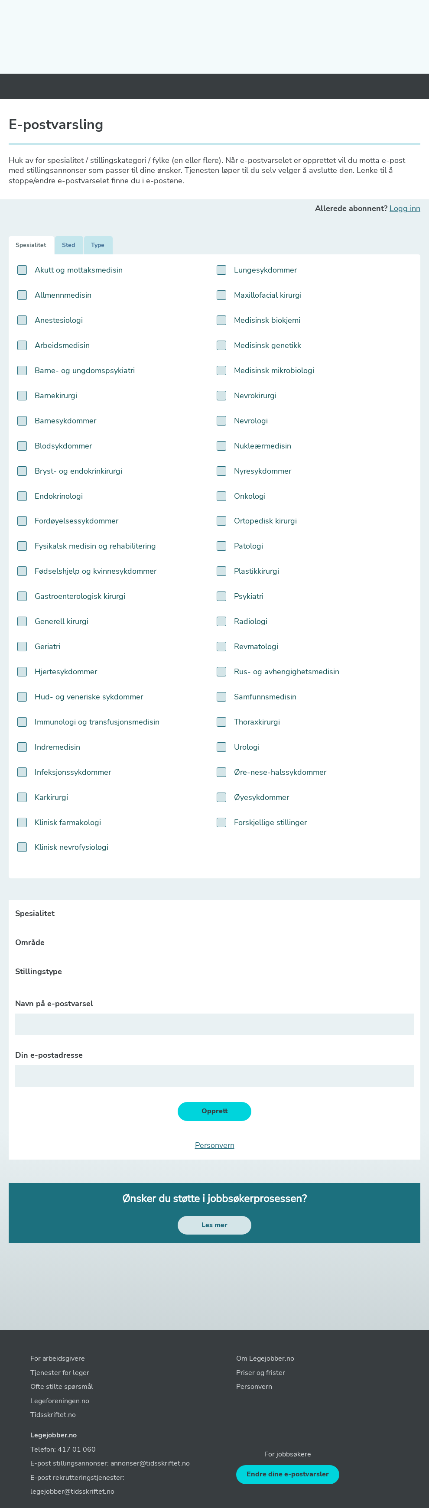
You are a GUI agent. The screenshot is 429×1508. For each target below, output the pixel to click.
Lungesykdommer (265, 270)
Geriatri (47, 647)
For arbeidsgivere (57, 1358)
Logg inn (405, 209)
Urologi (247, 747)
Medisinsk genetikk (267, 346)
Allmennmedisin (63, 295)
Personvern (214, 1145)
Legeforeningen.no (59, 1401)
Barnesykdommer (65, 421)
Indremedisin (57, 747)
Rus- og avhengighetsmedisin (286, 672)
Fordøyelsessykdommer (76, 521)
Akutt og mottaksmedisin (79, 270)
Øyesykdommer (261, 798)
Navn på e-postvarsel (54, 1004)
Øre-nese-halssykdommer (280, 772)
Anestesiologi (59, 320)
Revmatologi (256, 647)
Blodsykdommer (63, 446)
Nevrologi (251, 421)
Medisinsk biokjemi (267, 320)
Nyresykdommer (262, 471)
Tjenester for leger (59, 1373)
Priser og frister (260, 1373)
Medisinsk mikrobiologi (274, 371)
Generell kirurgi (61, 622)
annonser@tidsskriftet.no (150, 1463)
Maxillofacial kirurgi (268, 295)
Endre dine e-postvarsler (288, 1474)
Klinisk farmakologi (68, 823)
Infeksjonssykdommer (73, 772)
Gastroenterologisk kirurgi (80, 596)
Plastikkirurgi (256, 571)
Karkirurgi (51, 798)
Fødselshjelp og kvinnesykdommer (95, 571)
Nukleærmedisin (262, 446)
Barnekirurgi (56, 396)
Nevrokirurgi (255, 396)
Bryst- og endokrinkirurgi (78, 471)
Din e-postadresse (49, 1055)
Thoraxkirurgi (257, 722)
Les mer (215, 1225)
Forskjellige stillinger (270, 823)
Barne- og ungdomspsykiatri (85, 371)
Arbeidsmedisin (62, 346)
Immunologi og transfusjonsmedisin (97, 722)
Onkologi (250, 496)
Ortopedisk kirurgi (265, 521)
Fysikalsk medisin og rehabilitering (95, 546)
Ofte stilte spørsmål (61, 1386)
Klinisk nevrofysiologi (71, 847)
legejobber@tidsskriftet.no (72, 1491)
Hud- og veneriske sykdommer (89, 697)
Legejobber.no (53, 1435)
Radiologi (250, 622)
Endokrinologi (59, 496)
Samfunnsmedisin (265, 697)
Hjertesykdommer (66, 672)
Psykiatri (248, 596)
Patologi (248, 546)
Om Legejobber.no (265, 1358)
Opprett (215, 1111)
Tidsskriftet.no (53, 1415)
